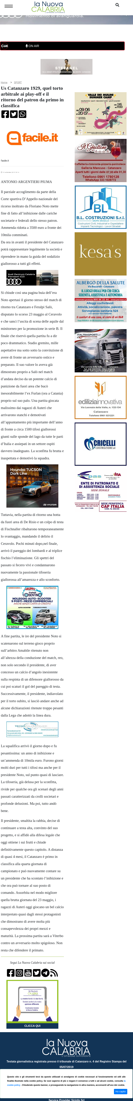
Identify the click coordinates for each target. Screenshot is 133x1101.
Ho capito (121, 1091)
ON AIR (32, 46)
